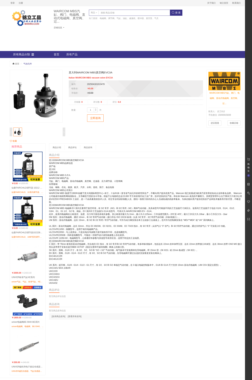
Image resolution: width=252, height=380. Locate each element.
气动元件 (27, 64)
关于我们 (211, 3)
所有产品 (72, 54)
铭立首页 (224, 3)
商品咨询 (88, 147)
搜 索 (176, 12)
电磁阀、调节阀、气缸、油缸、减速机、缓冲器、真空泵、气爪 (129, 18)
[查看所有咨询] (75, 316)
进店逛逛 (215, 123)
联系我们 (236, 3)
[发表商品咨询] (58, 316)
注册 (21, 3)
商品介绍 (57, 147)
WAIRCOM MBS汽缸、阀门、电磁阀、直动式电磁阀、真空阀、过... (69, 16)
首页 (56, 54)
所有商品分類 (23, 54)
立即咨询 (95, 118)
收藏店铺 (234, 123)
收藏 (13, 141)
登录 (12, 3)
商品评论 (72, 147)
